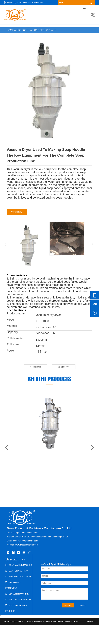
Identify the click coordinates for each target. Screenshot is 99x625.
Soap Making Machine (18, 565)
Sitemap (89, 621)
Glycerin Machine (17, 594)
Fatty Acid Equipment (18, 599)
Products (23, 30)
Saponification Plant (18, 576)
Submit (82, 605)
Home (10, 30)
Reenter (68, 605)
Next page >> (63, 367)
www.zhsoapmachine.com (27, 545)
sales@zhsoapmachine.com (25, 541)
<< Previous (35, 367)
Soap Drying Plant (44, 30)
